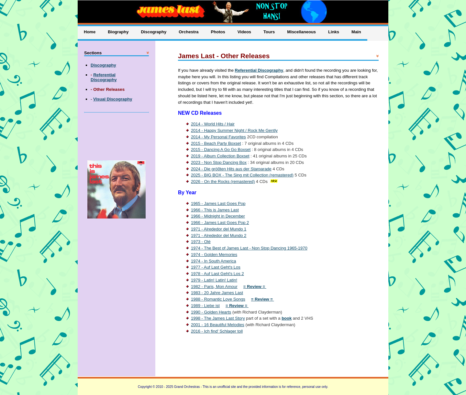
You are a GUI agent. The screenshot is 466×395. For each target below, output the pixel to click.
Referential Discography (259, 70)
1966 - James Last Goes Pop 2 (220, 222)
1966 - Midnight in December (218, 216)
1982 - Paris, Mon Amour (214, 286)
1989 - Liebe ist (205, 305)
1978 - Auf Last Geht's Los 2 (217, 273)
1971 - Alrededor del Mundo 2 (218, 235)
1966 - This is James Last (215, 210)
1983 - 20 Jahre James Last (217, 292)
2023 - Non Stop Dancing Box (219, 162)
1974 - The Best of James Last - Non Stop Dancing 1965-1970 (249, 248)
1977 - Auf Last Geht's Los (215, 267)
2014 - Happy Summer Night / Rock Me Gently (234, 130)
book (287, 318)
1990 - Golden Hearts (211, 312)
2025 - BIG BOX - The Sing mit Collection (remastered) (242, 175)
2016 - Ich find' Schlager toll (217, 331)
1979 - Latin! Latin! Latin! (214, 280)
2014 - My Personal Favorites (218, 136)
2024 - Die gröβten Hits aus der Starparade (231, 168)
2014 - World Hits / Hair (213, 124)
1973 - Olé (201, 241)
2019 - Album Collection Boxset (220, 156)
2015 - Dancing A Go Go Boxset (220, 149)
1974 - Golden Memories (214, 254)
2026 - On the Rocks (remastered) (223, 181)
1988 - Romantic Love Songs (218, 299)
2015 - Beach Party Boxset (216, 143)
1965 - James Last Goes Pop (218, 203)
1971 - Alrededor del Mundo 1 (218, 229)
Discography (103, 65)
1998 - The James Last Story (218, 318)
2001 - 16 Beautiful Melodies (217, 324)
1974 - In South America (213, 261)
